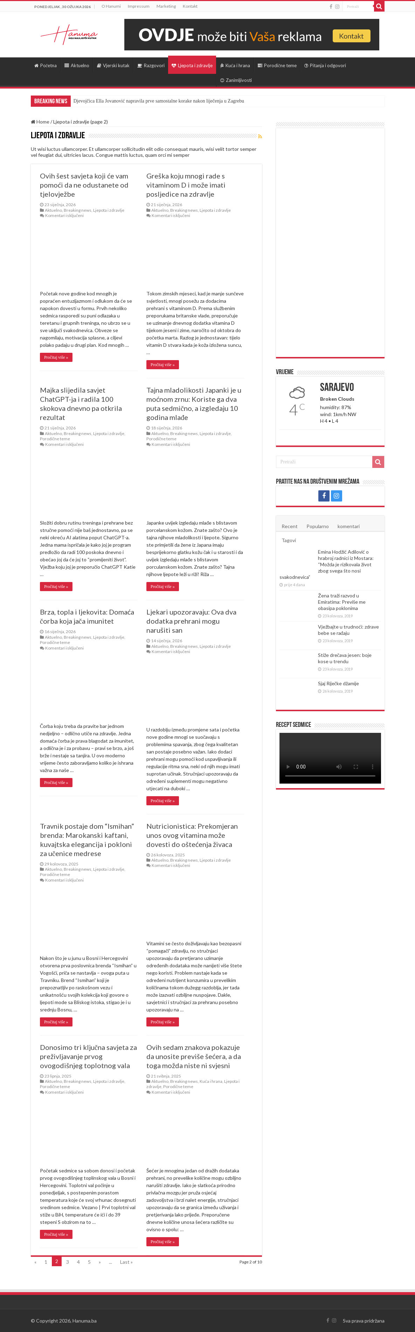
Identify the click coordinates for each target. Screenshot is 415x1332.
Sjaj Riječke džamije (338, 683)
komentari (349, 526)
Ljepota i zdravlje (192, 65)
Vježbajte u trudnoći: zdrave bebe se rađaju (348, 630)
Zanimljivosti (236, 80)
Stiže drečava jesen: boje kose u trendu (345, 658)
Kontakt (190, 6)
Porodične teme (277, 65)
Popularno (317, 526)
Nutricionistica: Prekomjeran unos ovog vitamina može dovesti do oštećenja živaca (192, 835)
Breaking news (77, 210)
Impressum (139, 6)
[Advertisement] (330, 243)
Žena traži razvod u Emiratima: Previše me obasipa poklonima (342, 602)
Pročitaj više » (56, 357)
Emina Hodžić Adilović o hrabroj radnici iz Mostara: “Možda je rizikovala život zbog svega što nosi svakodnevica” (326, 564)
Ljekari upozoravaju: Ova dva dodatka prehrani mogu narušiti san (191, 621)
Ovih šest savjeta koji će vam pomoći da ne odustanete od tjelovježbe (84, 184)
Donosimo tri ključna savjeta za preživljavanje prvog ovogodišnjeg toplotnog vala (88, 1056)
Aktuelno (76, 65)
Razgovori (151, 65)
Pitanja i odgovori (325, 65)
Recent (290, 526)
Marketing (166, 6)
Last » (126, 1262)
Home (40, 122)
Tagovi (289, 540)
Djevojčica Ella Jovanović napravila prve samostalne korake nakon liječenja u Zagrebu (159, 101)
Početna (45, 65)
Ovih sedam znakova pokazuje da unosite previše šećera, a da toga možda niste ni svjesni (193, 1056)
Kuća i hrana (235, 65)
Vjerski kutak (113, 65)
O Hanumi (111, 6)
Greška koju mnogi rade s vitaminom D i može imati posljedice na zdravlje (186, 184)
